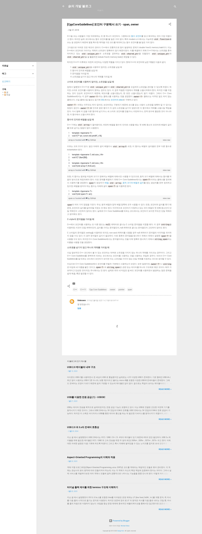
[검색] (175, 7)
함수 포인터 (136, 36)
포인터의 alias (117, 98)
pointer (121, 286)
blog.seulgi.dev (138, 10)
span (130, 286)
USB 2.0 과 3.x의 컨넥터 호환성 (83, 423)
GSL (102, 98)
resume (121, 10)
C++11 (83, 286)
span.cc (71, 196)
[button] (169, 25)
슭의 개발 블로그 (79, 6)
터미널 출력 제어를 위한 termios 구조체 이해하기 (92, 483)
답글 (79, 304)
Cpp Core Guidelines (98, 286)
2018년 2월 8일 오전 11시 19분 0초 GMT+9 (102, 297)
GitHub (100, 10)
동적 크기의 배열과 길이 (133, 181)
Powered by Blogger (119, 517)
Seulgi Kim (120, 527)
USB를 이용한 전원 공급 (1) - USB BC (86, 393)
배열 (107, 181)
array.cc (71, 138)
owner (112, 286)
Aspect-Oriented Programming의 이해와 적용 (91, 453)
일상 (111, 10)
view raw (166, 138)
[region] (119, 132)
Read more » (165, 385)
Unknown (81, 296)
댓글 (7, 95)
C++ (75, 286)
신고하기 (6, 81)
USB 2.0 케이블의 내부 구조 (81, 363)
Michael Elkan (125, 522)
